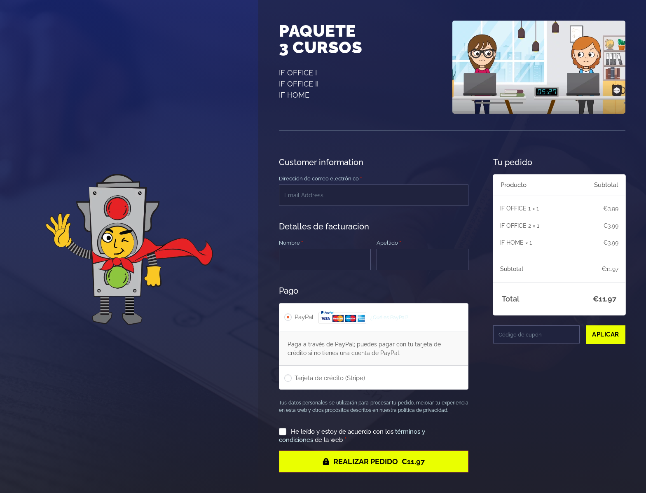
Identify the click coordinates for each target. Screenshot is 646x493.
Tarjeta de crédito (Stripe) (330, 378)
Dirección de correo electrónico (320, 178)
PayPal (351, 317)
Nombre (291, 242)
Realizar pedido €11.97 (379, 461)
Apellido (389, 242)
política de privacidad (422, 410)
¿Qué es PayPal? (389, 317)
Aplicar (605, 334)
